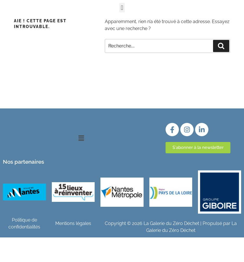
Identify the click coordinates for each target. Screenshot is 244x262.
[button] (122, 7)
